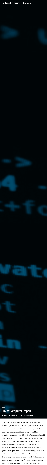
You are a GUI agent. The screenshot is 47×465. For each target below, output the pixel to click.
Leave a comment (28, 415)
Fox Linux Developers (11, 3)
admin (5, 415)
